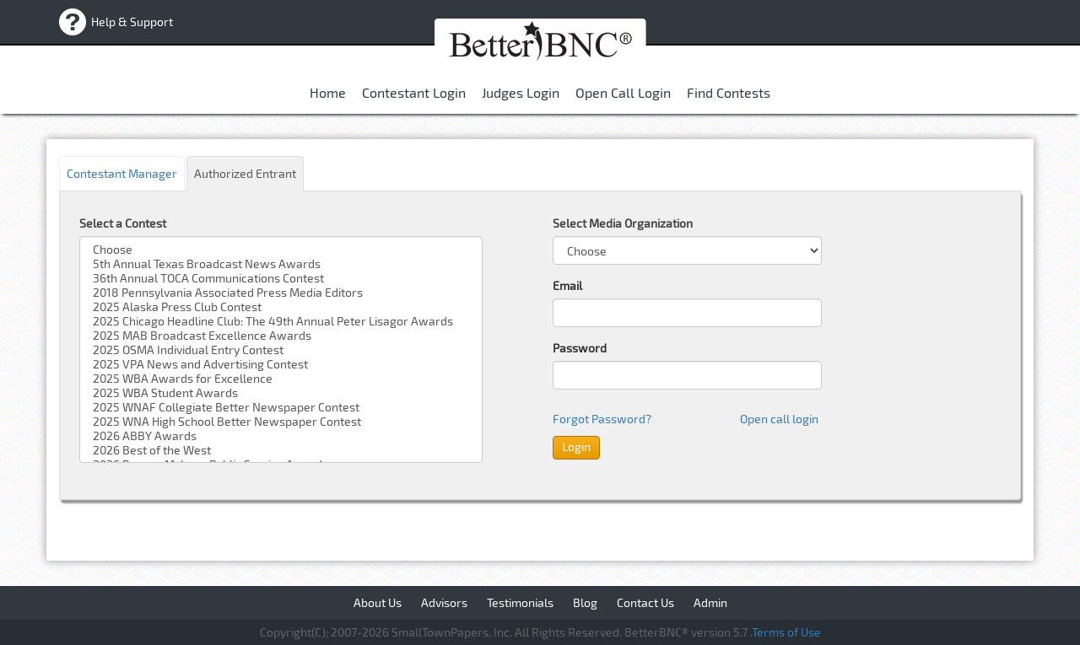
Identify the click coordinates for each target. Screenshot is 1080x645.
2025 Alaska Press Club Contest (281, 306)
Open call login (779, 418)
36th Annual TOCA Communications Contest (281, 278)
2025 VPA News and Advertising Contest (281, 364)
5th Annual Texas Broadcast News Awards (281, 263)
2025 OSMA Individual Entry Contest (281, 349)
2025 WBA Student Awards (281, 392)
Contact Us (645, 602)
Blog (585, 602)
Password (580, 348)
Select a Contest (122, 223)
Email (567, 285)
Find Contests (728, 92)
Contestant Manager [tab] (122, 173)
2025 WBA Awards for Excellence (281, 378)
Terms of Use (786, 632)
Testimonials (520, 602)
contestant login (414, 92)
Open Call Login (623, 92)
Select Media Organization (623, 223)
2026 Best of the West (281, 450)
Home (328, 92)
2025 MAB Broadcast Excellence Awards (281, 335)
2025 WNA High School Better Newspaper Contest (281, 421)
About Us (378, 602)
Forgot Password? (602, 418)
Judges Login (520, 92)
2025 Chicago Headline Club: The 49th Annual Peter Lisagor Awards (281, 321)
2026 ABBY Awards (281, 435)
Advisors (444, 602)
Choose (281, 249)
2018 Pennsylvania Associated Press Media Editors (281, 292)
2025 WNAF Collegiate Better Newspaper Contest (281, 407)
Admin (710, 602)
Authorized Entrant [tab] (245, 173)
